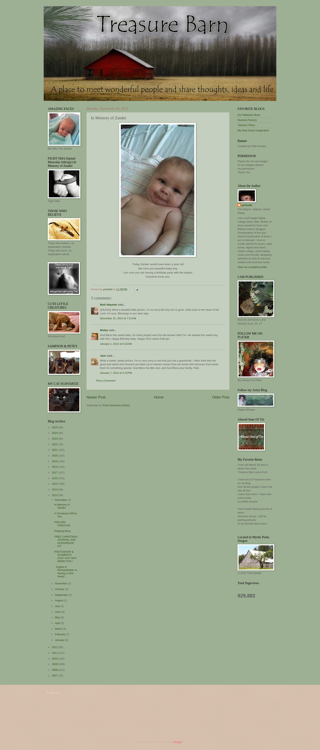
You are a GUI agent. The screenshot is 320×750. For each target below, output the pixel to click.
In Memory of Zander (62, 506)
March (59, 628)
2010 (55, 658)
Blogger (178, 741)
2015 (55, 483)
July (57, 606)
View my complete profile (252, 267)
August (59, 600)
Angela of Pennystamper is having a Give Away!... (65, 571)
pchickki (247, 205)
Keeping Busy (62, 530)
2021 (55, 449)
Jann (103, 355)
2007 (55, 675)
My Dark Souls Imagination (253, 130)
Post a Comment (106, 380)
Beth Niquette (108, 304)
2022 (55, 444)
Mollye (104, 330)
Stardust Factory (247, 120)
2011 (55, 652)
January (60, 640)
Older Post (220, 397)
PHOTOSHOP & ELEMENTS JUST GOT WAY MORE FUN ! (65, 556)
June (58, 611)
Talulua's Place (246, 125)
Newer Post (96, 397)
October (60, 589)
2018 (55, 466)
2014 (55, 489)
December (61, 499)
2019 (55, 461)
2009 (55, 664)
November (61, 583)
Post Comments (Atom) (116, 405)
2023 (55, 438)
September (62, 594)
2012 (55, 647)
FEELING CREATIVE (62, 524)
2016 (55, 478)
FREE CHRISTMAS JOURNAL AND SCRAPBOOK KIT (66, 541)
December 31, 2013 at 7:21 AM (118, 318)
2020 (55, 455)
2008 (55, 669)
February (60, 634)
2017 (55, 472)
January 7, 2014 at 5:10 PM (116, 372)
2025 (55, 427)
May (58, 617)
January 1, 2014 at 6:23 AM (116, 343)
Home (159, 397)
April (58, 623)
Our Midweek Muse (249, 114)
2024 (55, 432)
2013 (55, 495)
